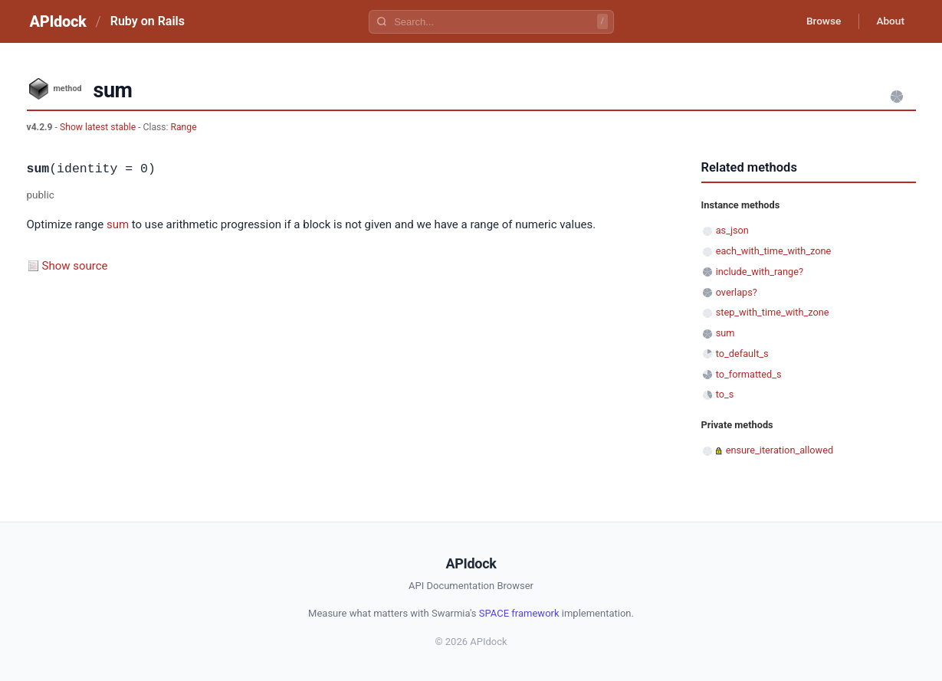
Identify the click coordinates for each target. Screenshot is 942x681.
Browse (819, 21)
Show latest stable (99, 127)
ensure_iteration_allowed (779, 450)
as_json (732, 230)
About (889, 21)
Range (184, 127)
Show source (75, 266)
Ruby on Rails (147, 21)
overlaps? (736, 292)
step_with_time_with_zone (772, 312)
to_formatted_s (749, 374)
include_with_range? (759, 271)
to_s (725, 394)
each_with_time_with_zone (774, 251)
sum (118, 224)
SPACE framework (519, 613)
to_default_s (742, 353)
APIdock (58, 21)
